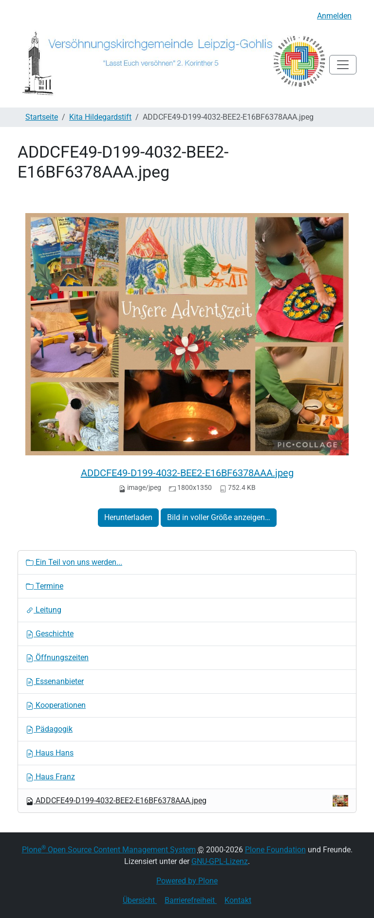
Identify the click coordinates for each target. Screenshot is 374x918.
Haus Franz (50, 776)
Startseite (41, 117)
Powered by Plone (187, 880)
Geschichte (50, 633)
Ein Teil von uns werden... (74, 562)
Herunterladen (128, 517)
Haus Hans (50, 752)
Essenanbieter (55, 681)
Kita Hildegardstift (100, 117)
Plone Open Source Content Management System (109, 849)
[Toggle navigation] (342, 64)
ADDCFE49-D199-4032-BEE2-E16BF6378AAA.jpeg (187, 473)
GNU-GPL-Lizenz (219, 861)
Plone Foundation (275, 849)
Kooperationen (56, 705)
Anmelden (334, 15)
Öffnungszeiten (57, 657)
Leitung (43, 609)
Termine (44, 586)
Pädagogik (49, 729)
